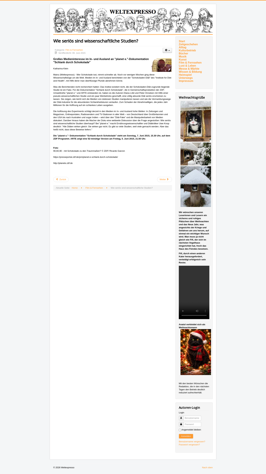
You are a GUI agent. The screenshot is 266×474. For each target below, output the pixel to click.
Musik (182, 56)
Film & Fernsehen (74, 50)
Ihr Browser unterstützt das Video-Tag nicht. (194, 292)
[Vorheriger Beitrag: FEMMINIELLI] (61, 179)
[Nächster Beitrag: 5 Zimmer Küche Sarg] (164, 179)
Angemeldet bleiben (191, 429)
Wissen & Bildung (190, 71)
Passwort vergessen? (189, 444)
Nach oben (207, 467)
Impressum (186, 80)
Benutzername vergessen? (192, 441)
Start (182, 41)
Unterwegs (186, 77)
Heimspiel (185, 74)
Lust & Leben (187, 65)
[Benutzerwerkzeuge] (167, 50)
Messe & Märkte (189, 68)
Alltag (182, 47)
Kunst (182, 59)
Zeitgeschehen (188, 44)
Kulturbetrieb (187, 50)
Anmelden (186, 436)
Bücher (183, 53)
